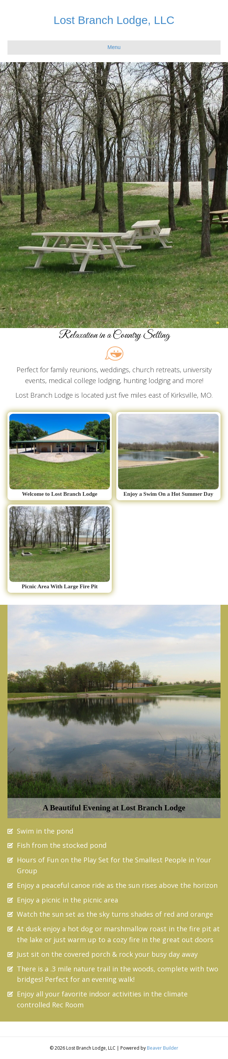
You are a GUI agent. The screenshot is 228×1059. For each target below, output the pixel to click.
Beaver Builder (162, 1048)
